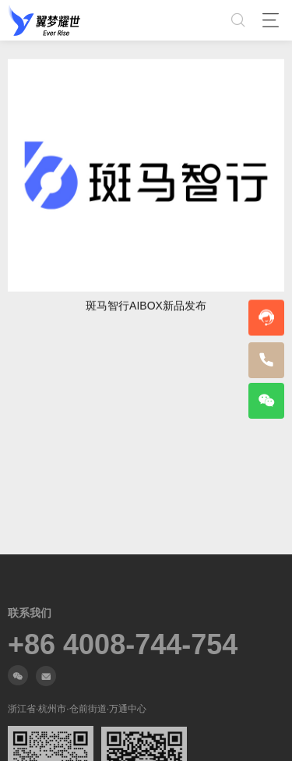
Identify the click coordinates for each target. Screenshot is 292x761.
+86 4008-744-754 (122, 644)
